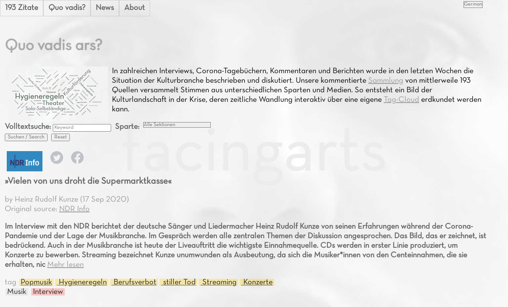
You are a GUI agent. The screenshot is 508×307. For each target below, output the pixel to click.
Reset (60, 137)
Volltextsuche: (29, 126)
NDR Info (74, 209)
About (134, 8)
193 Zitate (21, 8)
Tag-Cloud (401, 99)
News (105, 8)
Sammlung (385, 80)
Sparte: (127, 126)
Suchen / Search (26, 137)
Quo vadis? (66, 8)
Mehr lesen (65, 264)
